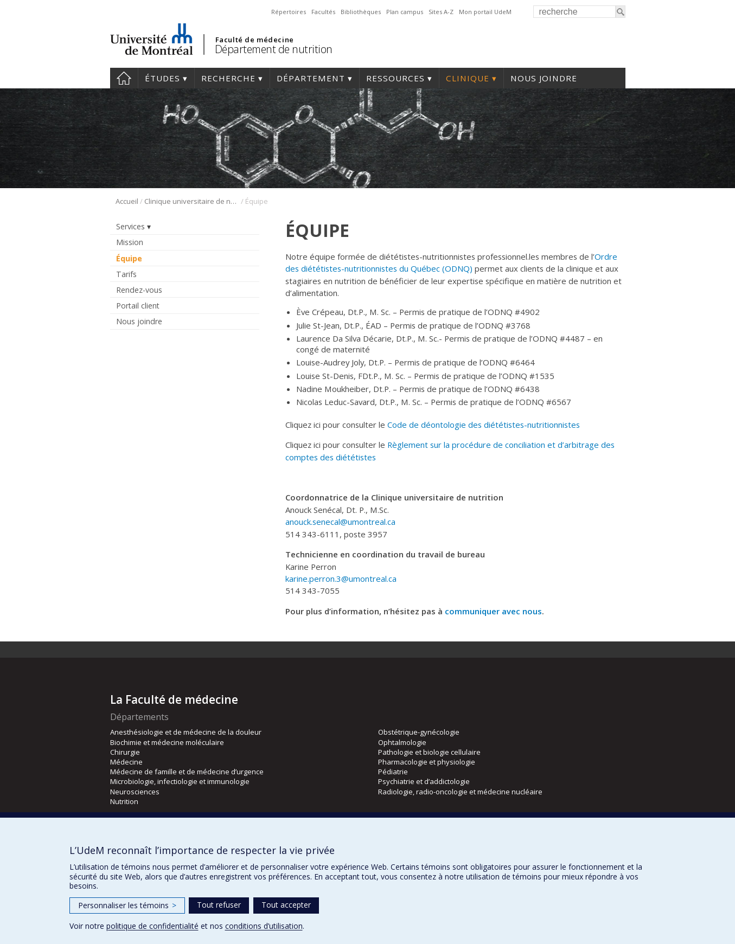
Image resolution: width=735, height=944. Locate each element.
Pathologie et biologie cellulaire (429, 752)
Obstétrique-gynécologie (418, 732)
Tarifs (126, 274)
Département (311, 78)
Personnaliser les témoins (127, 905)
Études (162, 78)
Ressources (395, 78)
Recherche (228, 78)
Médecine (126, 762)
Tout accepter (286, 905)
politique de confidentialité (152, 926)
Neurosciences (134, 792)
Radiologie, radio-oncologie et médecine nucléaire (460, 792)
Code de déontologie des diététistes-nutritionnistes (483, 424)
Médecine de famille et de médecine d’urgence (187, 771)
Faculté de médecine (254, 39)
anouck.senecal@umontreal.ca (340, 521)
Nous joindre (543, 78)
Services (130, 226)
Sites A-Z (441, 12)
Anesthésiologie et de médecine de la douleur (185, 732)
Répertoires (288, 12)
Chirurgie (125, 752)
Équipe (129, 258)
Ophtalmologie (402, 742)
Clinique (467, 78)
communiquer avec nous (493, 611)
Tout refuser (219, 905)
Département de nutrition (274, 49)
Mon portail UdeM (485, 12)
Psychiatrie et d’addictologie (424, 781)
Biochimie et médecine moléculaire (167, 742)
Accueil (124, 78)
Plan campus (404, 12)
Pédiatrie (393, 771)
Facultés (323, 12)
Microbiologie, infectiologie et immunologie (180, 781)
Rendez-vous (139, 290)
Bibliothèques (361, 12)
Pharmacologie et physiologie (426, 762)
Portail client (137, 305)
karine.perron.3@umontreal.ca (341, 578)
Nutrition (124, 801)
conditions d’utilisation (264, 926)
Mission (129, 242)
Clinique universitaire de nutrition (191, 201)
